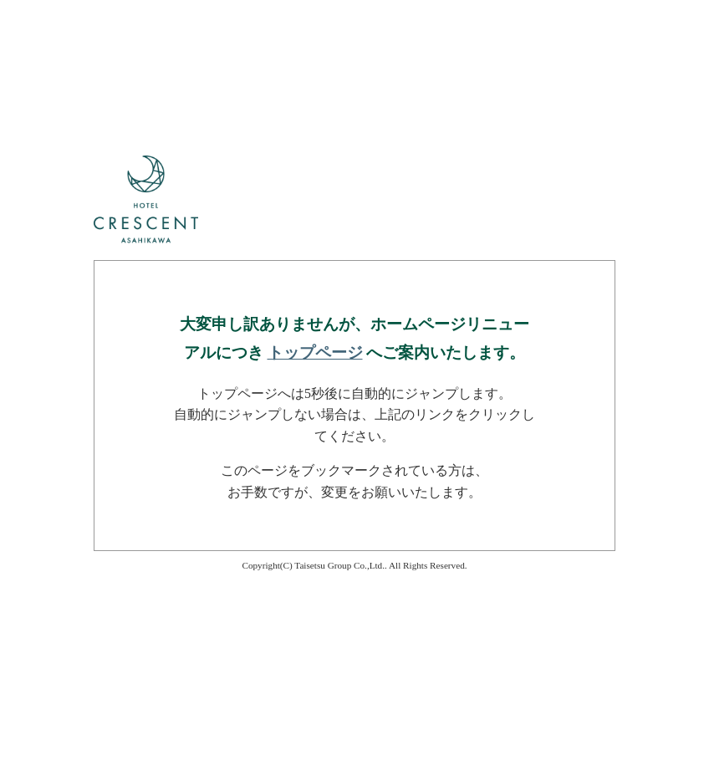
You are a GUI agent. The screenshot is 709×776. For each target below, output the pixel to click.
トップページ (315, 352)
